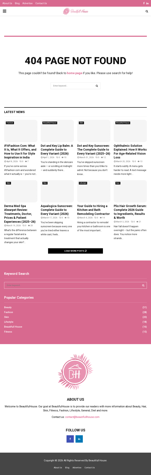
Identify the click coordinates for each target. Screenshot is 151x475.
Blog (17, 3)
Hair (118, 183)
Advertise (27, 3)
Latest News (14, 112)
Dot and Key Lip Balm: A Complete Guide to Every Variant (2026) (57, 149)
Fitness (8, 331)
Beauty (7, 307)
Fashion (10, 123)
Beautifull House (49, 123)
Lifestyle (83, 183)
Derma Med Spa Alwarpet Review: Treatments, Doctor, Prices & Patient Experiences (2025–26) (20, 213)
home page (74, 73)
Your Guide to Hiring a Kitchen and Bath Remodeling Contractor (93, 210)
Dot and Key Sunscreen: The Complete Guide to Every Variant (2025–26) (93, 149)
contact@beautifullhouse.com (82, 417)
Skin (81, 123)
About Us (7, 3)
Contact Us (41, 3)
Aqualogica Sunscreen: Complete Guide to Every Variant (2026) (57, 210)
